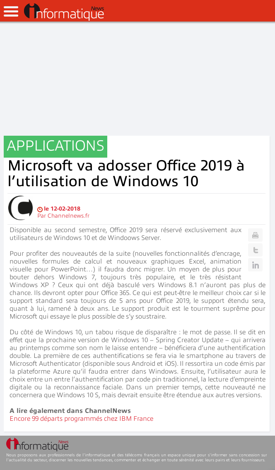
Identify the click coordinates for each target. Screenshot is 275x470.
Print (255, 235)
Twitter (255, 250)
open (11, 11)
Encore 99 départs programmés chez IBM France (81, 418)
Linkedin (255, 264)
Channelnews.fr (68, 216)
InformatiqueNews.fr (64, 12)
